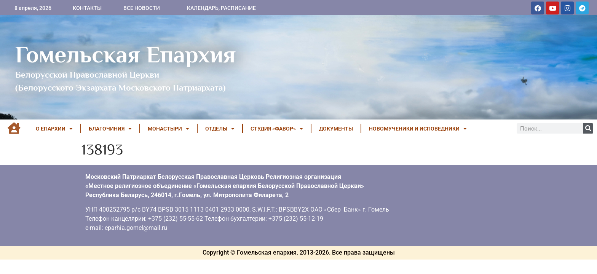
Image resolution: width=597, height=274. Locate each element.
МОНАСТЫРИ (168, 128)
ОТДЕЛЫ (220, 128)
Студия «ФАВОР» (277, 128)
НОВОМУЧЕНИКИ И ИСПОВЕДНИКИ (418, 128)
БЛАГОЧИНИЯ (110, 128)
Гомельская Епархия (125, 54)
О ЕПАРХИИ (54, 128)
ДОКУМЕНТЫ (336, 129)
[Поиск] (588, 128)
